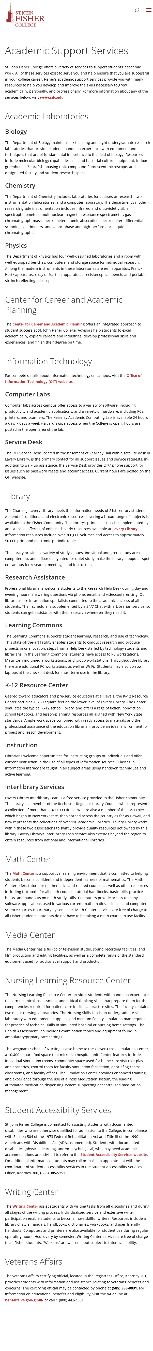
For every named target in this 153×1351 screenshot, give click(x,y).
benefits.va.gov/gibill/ (24, 1300)
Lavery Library (124, 528)
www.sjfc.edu (52, 97)
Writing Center (25, 1206)
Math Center (23, 873)
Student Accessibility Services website (114, 1154)
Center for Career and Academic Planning (48, 324)
